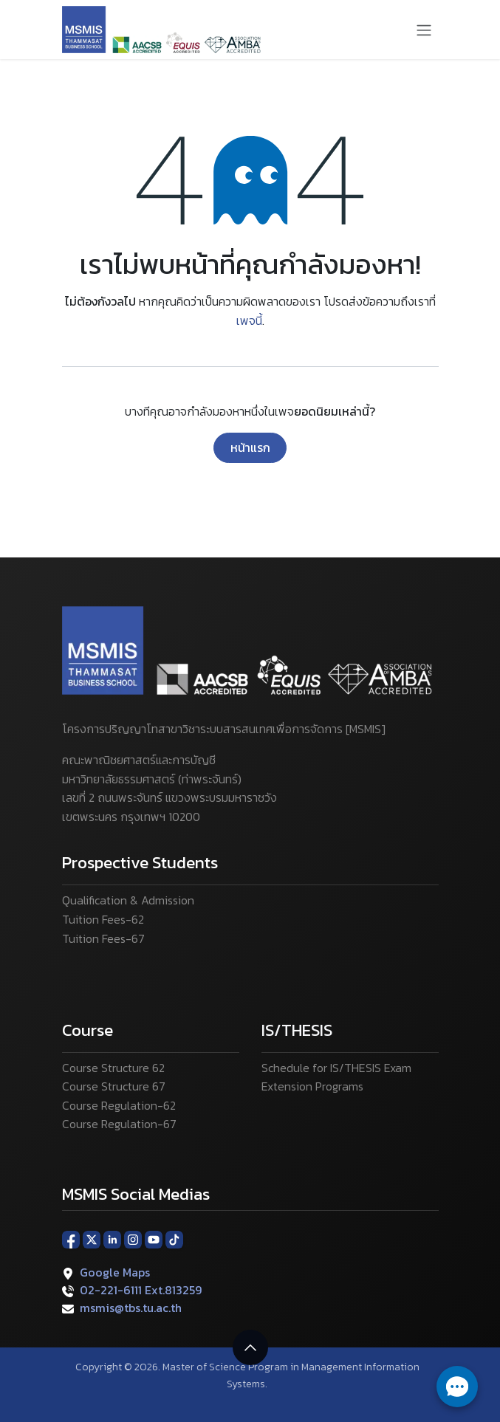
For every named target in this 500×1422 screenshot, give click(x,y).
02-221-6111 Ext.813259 (141, 1290)
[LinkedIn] (112, 1238)
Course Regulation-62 (119, 1105)
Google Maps (115, 1272)
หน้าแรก (250, 447)
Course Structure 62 (113, 1067)
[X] (91, 1238)
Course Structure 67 (113, 1086)
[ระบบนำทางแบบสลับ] (424, 29)
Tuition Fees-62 (103, 919)
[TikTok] (174, 1238)
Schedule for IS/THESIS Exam (336, 1067)
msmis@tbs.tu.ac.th (131, 1307)
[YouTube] (153, 1238)
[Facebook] (71, 1238)
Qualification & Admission (128, 900)
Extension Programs (312, 1086)
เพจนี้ (249, 320)
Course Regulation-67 (119, 1124)
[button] (250, 1347)
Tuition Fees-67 (103, 938)
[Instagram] (133, 1238)
